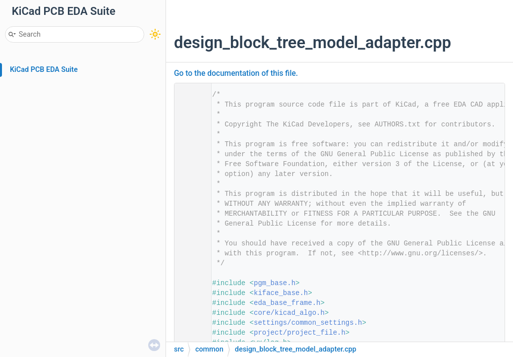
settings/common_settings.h (308, 323)
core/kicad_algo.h (289, 313)
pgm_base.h (274, 283)
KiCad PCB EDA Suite (44, 69)
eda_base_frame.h (287, 303)
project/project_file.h (299, 333)
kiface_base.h (281, 293)
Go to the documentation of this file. (236, 73)
